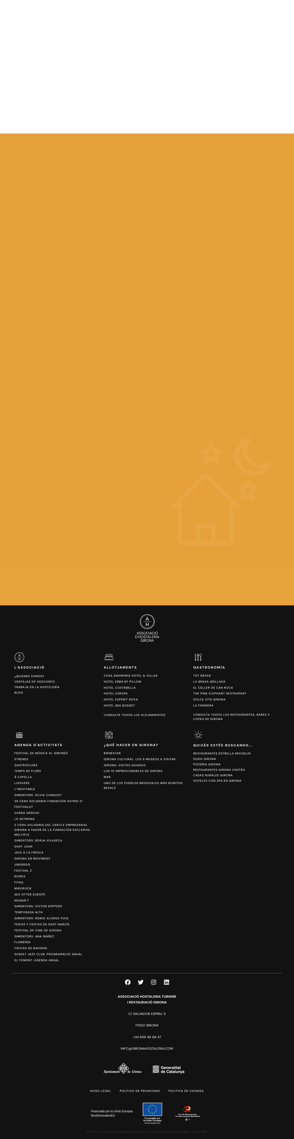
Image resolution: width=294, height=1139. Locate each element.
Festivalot (23, 807)
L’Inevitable (24, 789)
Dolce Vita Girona (209, 699)
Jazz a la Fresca (29, 852)
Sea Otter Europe (29, 894)
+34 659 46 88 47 (147, 1037)
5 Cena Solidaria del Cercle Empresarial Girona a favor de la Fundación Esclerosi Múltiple (52, 830)
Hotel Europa (116, 693)
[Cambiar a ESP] (265, 20)
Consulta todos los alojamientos (135, 715)
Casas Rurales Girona (213, 775)
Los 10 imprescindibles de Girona (133, 771)
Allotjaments (120, 667)
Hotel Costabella (120, 688)
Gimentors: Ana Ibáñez (34, 936)
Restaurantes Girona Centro (219, 770)
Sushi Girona (204, 759)
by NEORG (200, 1132)
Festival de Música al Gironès (41, 753)
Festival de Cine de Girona (38, 930)
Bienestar (112, 753)
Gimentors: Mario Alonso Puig (41, 918)
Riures (20, 876)
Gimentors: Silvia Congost (38, 795)
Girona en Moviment (32, 858)
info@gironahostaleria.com (147, 1048)
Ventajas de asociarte (34, 682)
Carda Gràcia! (27, 813)
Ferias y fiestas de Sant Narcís (41, 924)
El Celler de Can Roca (213, 688)
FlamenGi (22, 942)
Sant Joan (23, 846)
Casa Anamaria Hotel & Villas (131, 675)
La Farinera (203, 705)
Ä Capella (23, 777)
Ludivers (22, 783)
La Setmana (24, 819)
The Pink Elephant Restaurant (220, 693)
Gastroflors (26, 765)
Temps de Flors (27, 771)
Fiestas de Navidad (30, 948)
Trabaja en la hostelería (37, 687)
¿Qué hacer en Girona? (131, 745)
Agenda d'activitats (38, 745)
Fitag (19, 882)
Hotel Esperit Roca (121, 699)
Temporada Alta (28, 912)
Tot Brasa (202, 675)
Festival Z (23, 870)
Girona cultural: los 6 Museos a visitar (140, 759)
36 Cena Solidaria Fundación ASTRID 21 (48, 801)
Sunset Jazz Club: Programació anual (48, 954)
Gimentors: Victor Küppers (38, 906)
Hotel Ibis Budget (119, 705)
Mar (107, 777)
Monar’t (21, 900)
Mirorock (23, 888)
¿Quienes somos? (29, 676)
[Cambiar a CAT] (256, 20)
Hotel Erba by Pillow (123, 682)
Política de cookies (186, 1091)
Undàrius (22, 864)
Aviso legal (100, 1091)
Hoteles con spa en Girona (217, 781)
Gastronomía (209, 667)
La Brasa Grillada (209, 682)
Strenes (21, 759)
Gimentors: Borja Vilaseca (38, 840)
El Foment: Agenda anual (36, 960)
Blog (18, 692)
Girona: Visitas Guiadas (125, 765)
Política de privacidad (140, 1091)
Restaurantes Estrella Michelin (222, 753)
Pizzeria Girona (207, 764)
